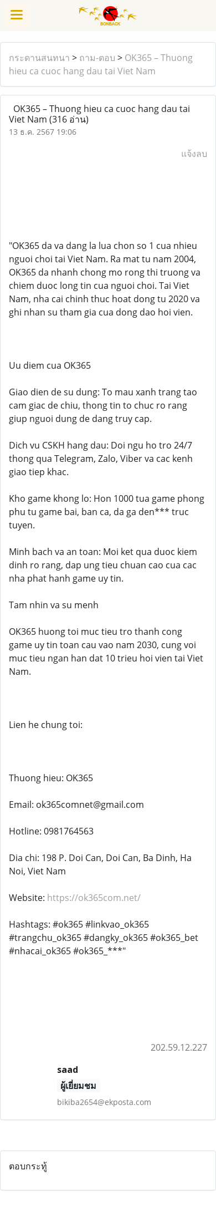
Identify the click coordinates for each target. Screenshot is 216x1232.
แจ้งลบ (194, 153)
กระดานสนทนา (39, 58)
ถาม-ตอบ (97, 58)
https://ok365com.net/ (94, 898)
